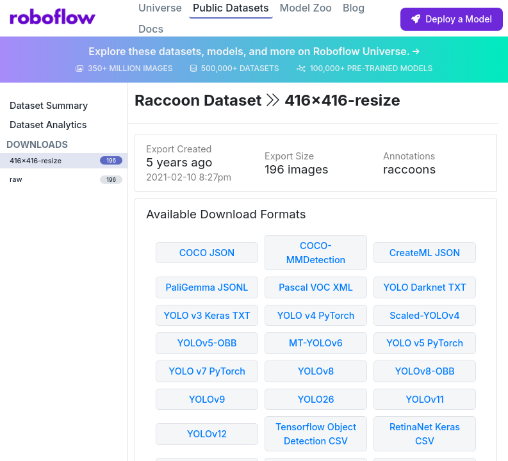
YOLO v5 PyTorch (424, 342)
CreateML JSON (424, 252)
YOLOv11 (425, 399)
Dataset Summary (49, 105)
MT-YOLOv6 (316, 342)
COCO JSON (207, 252)
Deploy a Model (451, 18)
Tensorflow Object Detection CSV (315, 433)
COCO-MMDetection (316, 252)
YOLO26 (315, 399)
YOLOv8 (316, 371)
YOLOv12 (207, 433)
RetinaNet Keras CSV (424, 433)
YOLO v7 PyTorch (206, 371)
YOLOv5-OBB (207, 342)
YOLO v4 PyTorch (316, 315)
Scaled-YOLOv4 (424, 315)
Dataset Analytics (48, 124)
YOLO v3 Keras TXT (206, 315)
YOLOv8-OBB (424, 371)
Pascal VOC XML (316, 287)
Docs (150, 28)
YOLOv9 (207, 399)
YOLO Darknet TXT (424, 287)
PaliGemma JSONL (206, 287)
